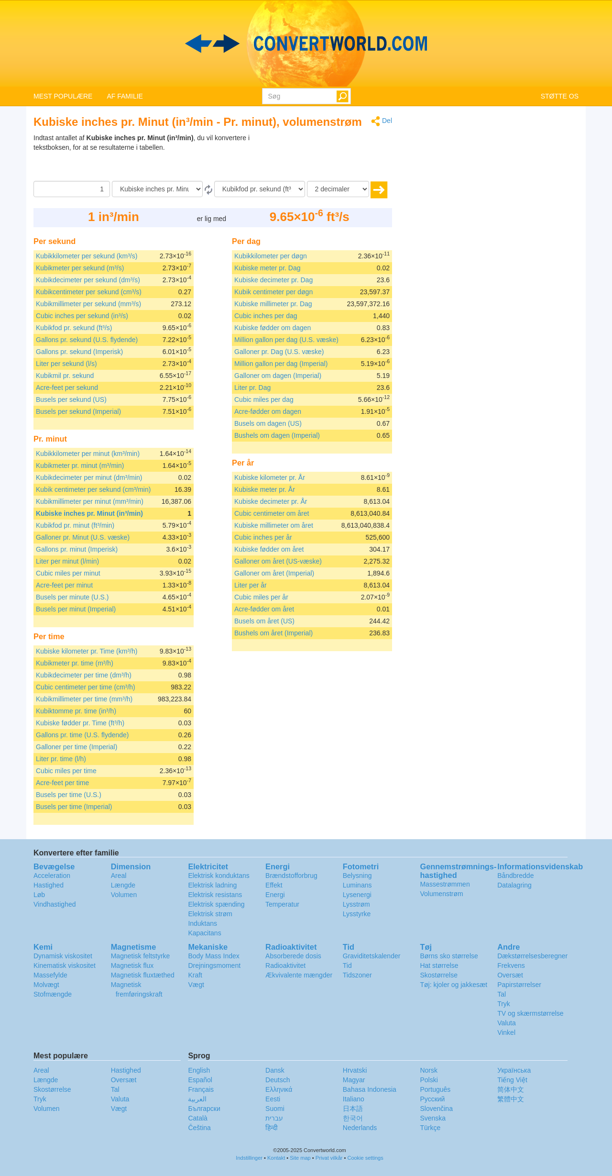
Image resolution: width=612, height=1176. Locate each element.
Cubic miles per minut (68, 573)
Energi (274, 895)
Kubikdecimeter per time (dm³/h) (83, 675)
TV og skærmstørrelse (530, 1013)
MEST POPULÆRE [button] (62, 96)
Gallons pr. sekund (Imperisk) (79, 351)
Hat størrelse (439, 965)
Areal (119, 875)
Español (200, 1080)
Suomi (274, 1108)
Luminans (357, 885)
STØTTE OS (560, 96)
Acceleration (51, 875)
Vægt (196, 984)
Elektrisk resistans (215, 895)
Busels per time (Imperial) (74, 806)
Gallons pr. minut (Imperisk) (77, 549)
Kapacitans (204, 933)
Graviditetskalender (372, 956)
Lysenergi (357, 895)
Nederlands (360, 1128)
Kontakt (276, 1158)
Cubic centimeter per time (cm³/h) (85, 687)
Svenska (433, 1118)
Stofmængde (52, 994)
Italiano (353, 1099)
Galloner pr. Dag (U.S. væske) (279, 351)
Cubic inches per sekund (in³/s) (82, 316)
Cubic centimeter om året (271, 513)
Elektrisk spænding (216, 904)
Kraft (195, 975)
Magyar (354, 1080)
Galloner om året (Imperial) (274, 573)
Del (381, 121)
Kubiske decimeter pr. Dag (273, 280)
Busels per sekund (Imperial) (78, 411)
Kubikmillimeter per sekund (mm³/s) (88, 304)
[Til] (259, 189)
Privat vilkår (329, 1158)
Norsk (428, 1070)
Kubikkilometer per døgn (270, 256)
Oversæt (510, 975)
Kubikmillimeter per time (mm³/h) (84, 699)
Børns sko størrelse (449, 956)
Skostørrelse (439, 975)
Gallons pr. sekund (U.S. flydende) (87, 340)
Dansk (274, 1070)
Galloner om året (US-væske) (278, 561)
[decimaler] (338, 189)
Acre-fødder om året (264, 609)
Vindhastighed (54, 904)
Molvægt (46, 984)
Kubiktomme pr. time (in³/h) (76, 711)
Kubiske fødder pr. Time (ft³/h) (80, 723)
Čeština (199, 1128)
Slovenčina (436, 1108)
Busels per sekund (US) (71, 399)
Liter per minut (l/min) (67, 561)
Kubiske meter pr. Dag (267, 268)
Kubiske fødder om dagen (272, 328)
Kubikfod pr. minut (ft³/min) (75, 525)
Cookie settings (365, 1158)
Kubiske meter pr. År (264, 489)
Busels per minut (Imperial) (76, 609)
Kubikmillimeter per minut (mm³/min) (89, 501)
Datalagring (514, 885)
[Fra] (157, 189)
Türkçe (430, 1128)
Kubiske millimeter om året (273, 525)
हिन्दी (271, 1128)
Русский (432, 1099)
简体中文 (510, 1089)
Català (197, 1118)
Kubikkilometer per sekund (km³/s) (86, 256)
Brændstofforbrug (291, 875)
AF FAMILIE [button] (124, 96)
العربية (197, 1099)
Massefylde (50, 975)
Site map (300, 1158)
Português (435, 1089)
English (199, 1070)
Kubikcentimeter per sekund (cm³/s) (89, 292)
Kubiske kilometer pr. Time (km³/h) (86, 651)
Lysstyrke (357, 914)
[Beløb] (71, 189)
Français (201, 1089)
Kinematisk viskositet (64, 965)
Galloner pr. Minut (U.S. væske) (83, 537)
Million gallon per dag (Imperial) (281, 363)
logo (306, 43)
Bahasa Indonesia (369, 1089)
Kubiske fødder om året (269, 549)
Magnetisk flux (132, 965)
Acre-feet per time (62, 783)
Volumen (124, 895)
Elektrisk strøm (210, 914)
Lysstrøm (356, 904)
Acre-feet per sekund (67, 387)
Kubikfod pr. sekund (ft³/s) (74, 328)
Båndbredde (515, 875)
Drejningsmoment (214, 965)
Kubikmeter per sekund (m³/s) (80, 268)
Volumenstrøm (441, 894)
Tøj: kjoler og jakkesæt (453, 984)
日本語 (353, 1108)
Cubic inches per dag (265, 316)
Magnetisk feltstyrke (140, 956)
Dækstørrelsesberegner (532, 956)
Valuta (506, 1023)
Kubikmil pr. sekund (65, 375)
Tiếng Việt (512, 1080)
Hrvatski (355, 1070)
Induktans (202, 923)
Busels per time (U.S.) (68, 795)
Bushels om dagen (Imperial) (277, 435)
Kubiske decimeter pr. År (270, 501)
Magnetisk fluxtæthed (143, 975)
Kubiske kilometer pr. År (269, 477)
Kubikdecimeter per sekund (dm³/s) (88, 280)
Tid (347, 965)
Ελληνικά (278, 1089)
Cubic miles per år (261, 597)
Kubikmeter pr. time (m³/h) (74, 663)
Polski (428, 1080)
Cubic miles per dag (264, 399)
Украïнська (514, 1070)
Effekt (274, 885)
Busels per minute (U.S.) (72, 597)
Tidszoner (357, 975)
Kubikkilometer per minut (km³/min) (88, 453)
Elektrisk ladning (212, 885)
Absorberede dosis (293, 956)
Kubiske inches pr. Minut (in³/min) (89, 513)
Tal (501, 994)
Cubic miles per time (66, 771)
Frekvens (511, 965)
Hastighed (48, 885)
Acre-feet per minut (64, 585)
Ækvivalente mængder (298, 975)
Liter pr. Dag (252, 387)
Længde (123, 885)
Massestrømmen (445, 884)
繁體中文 (510, 1099)
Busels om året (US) (264, 621)
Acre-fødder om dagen (267, 411)
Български (204, 1108)
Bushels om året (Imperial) (273, 633)
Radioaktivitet (285, 965)
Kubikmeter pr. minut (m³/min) (80, 465)
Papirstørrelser (519, 984)
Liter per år (250, 585)
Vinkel (506, 1032)
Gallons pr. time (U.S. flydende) (82, 735)
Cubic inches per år (263, 537)
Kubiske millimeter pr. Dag (273, 304)
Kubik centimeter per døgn (273, 292)
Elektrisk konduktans (218, 875)
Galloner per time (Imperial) (76, 747)
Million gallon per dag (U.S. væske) (286, 340)
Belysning (357, 875)
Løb (39, 895)
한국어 (353, 1118)
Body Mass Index (213, 956)
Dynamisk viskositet (62, 956)
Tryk (503, 1004)
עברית (274, 1118)
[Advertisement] (332, 157)
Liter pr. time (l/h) (61, 759)
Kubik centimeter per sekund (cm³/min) (93, 489)
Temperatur (282, 904)
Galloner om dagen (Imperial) (277, 375)
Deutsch (277, 1080)
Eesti (272, 1099)
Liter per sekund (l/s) (66, 363)
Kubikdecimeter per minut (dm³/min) (89, 477)
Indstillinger (249, 1158)
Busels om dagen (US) (268, 423)
